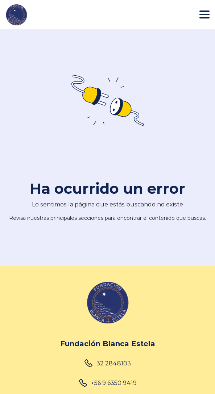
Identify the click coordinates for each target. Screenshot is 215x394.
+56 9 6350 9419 (114, 382)
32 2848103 (113, 363)
